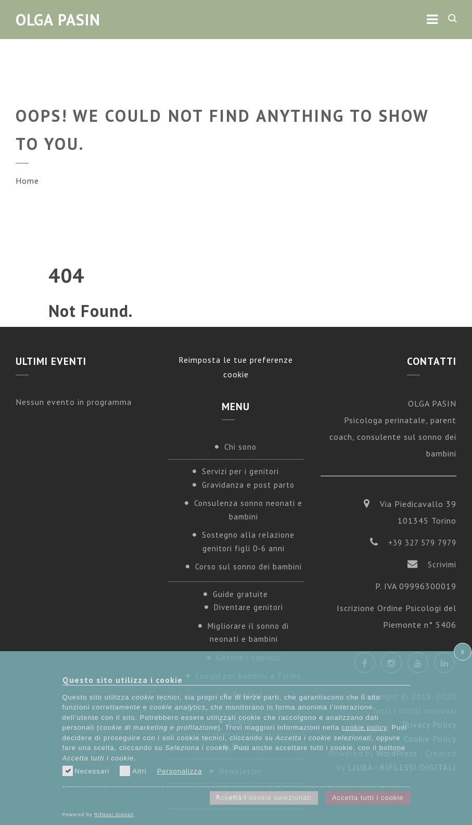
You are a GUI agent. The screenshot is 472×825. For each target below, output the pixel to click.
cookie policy (364, 727)
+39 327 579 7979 (422, 543)
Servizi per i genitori (240, 471)
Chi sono (240, 447)
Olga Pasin (58, 19)
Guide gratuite (240, 594)
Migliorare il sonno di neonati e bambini (248, 632)
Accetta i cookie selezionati (264, 798)
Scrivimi (442, 564)
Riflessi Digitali (114, 814)
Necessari (86, 771)
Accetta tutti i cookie (368, 798)
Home (27, 180)
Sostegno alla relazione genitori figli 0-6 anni (248, 541)
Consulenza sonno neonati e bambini (248, 510)
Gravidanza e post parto (248, 485)
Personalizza (179, 771)
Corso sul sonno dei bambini (248, 567)
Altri (133, 771)
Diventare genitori (248, 607)
